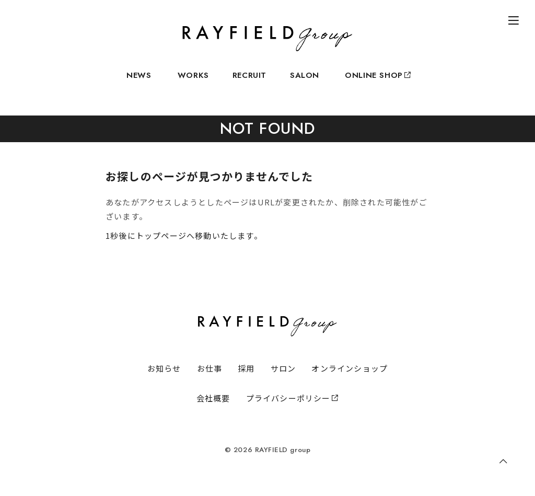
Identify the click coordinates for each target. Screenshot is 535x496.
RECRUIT (249, 81)
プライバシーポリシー (292, 398)
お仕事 (210, 368)
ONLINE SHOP (377, 81)
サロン (283, 368)
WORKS (193, 81)
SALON (304, 81)
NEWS (138, 81)
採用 (246, 368)
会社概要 (213, 398)
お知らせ (164, 368)
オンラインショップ (349, 368)
